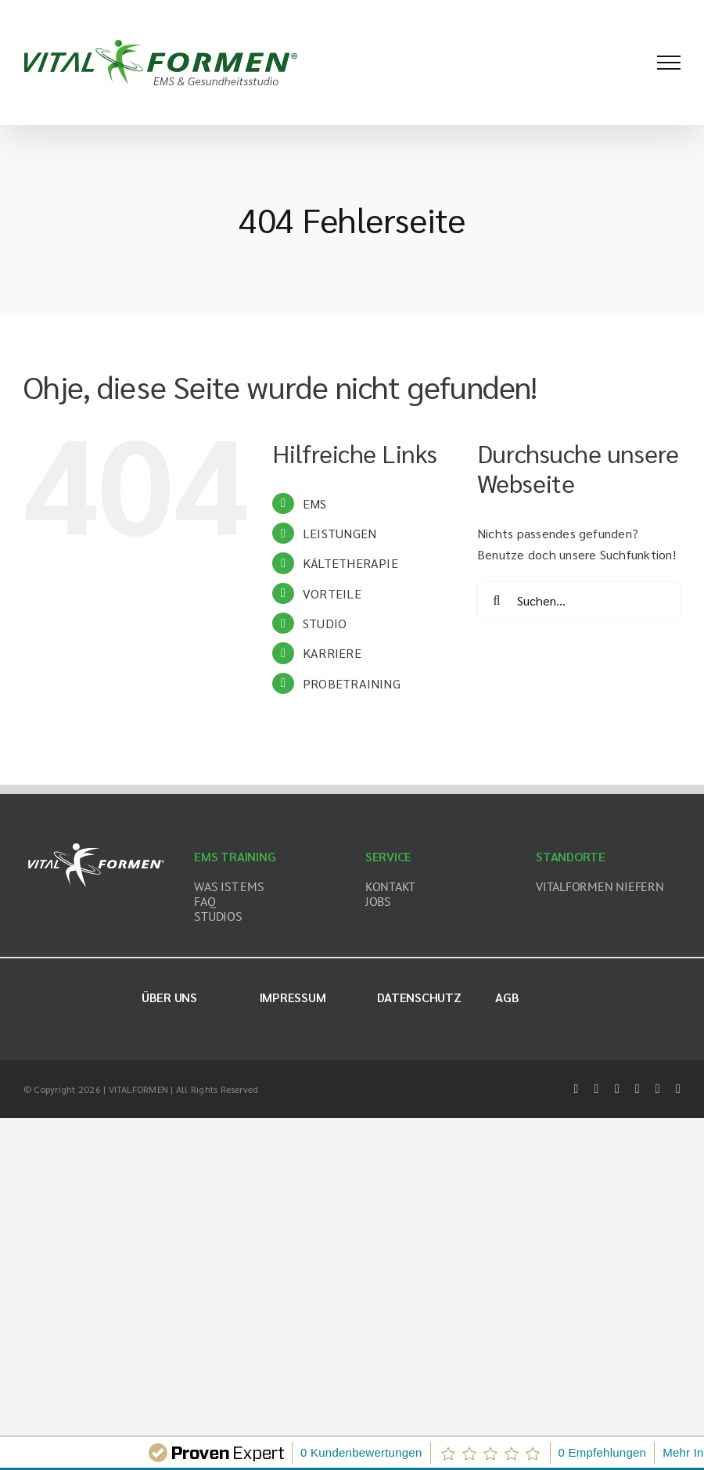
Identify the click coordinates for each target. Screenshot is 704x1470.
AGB (507, 997)
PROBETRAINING (351, 683)
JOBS (378, 901)
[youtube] (658, 1089)
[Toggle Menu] (669, 63)
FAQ (204, 901)
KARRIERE (332, 653)
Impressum (293, 997)
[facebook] (575, 1089)
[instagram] (617, 1089)
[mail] (678, 1089)
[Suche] (496, 600)
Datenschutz (419, 997)
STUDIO (325, 623)
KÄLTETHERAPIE (350, 563)
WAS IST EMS (229, 886)
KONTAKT (390, 886)
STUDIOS (218, 916)
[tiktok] (637, 1089)
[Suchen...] (579, 600)
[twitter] (596, 1089)
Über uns (169, 997)
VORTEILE (332, 593)
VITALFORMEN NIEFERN (599, 886)
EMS (315, 503)
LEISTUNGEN (339, 533)
